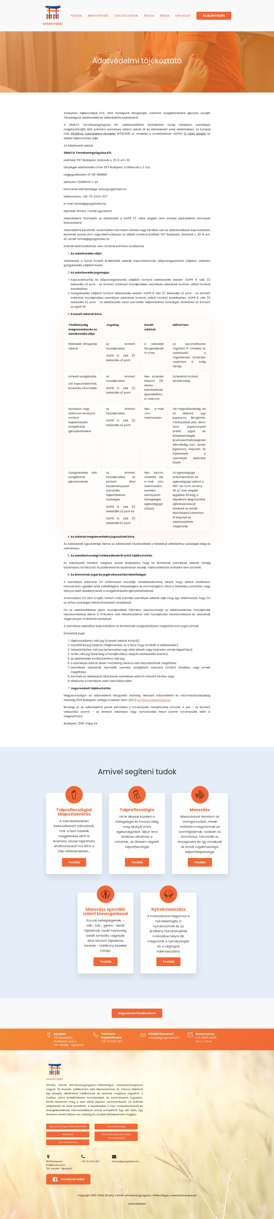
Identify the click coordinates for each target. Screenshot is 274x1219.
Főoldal (76, 15)
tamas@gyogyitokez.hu (163, 1037)
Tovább (74, 862)
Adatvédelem (137, 1204)
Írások (165, 15)
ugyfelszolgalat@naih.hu (153, 700)
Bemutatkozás (98, 15)
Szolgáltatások (126, 15)
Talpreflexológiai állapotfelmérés (68, 1126)
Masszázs (67, 1134)
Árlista (149, 15)
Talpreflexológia (116, 1126)
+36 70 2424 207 (111, 1041)
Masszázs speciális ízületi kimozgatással (116, 1136)
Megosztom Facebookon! (137, 1013)
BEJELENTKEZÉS (214, 16)
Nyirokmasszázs (68, 1142)
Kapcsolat (183, 15)
